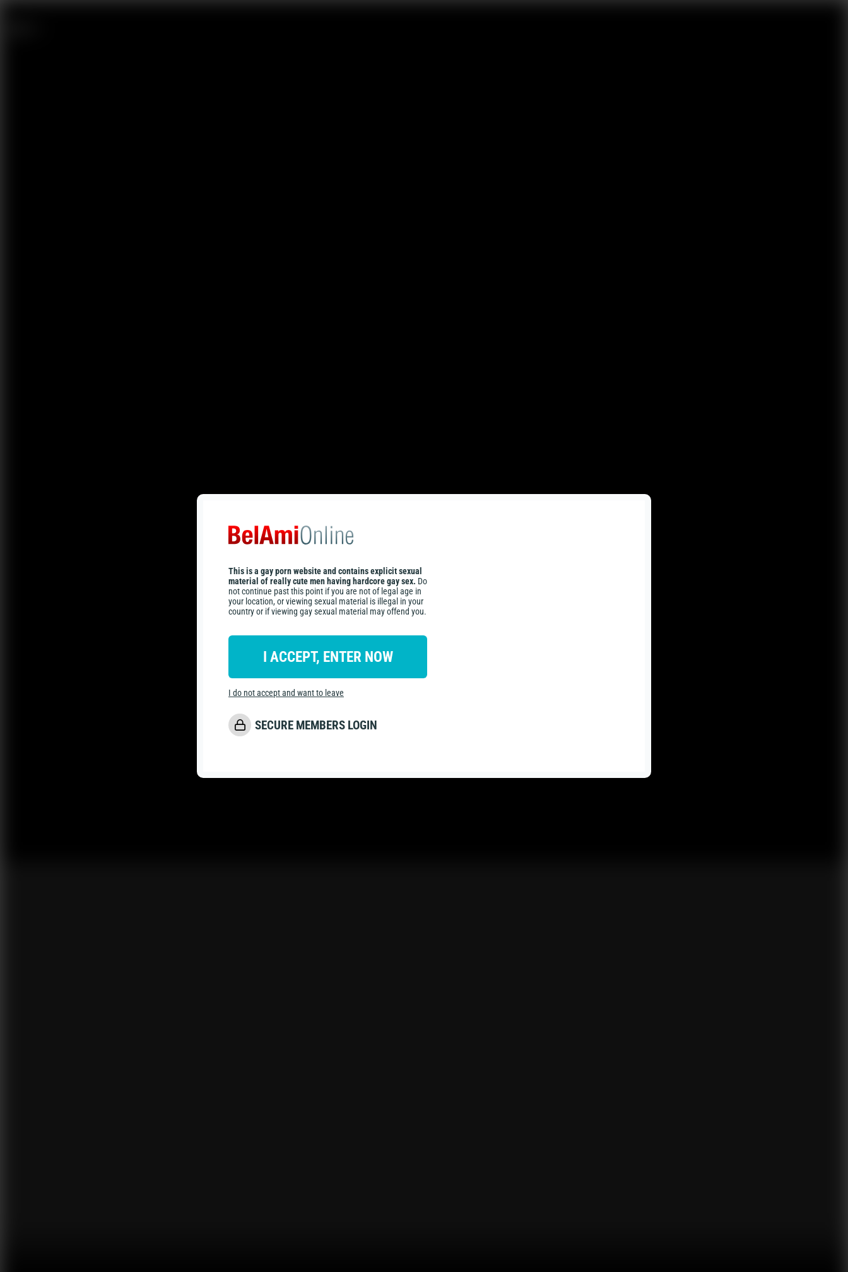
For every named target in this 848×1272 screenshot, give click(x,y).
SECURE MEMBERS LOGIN (316, 725)
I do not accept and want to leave (286, 693)
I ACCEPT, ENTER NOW (328, 657)
